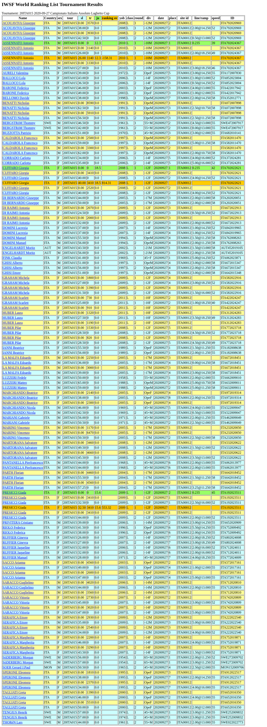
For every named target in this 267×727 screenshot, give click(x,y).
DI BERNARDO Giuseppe (21, 198)
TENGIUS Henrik (15, 712)
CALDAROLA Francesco (20, 138)
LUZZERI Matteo (15, 382)
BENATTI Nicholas (16, 103)
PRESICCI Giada (14, 492)
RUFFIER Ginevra (15, 537)
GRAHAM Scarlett (16, 297)
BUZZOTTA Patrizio (17, 133)
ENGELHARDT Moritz (19, 248)
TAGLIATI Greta (14, 692)
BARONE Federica (16, 88)
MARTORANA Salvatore (20, 442)
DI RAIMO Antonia (16, 208)
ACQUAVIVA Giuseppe (19, 23)
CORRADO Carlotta (17, 158)
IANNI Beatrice (13, 347)
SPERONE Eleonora (16, 672)
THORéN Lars (13, 722)
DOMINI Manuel (14, 238)
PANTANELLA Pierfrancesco (23, 462)
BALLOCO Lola (14, 78)
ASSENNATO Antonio (18, 43)
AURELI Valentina (15, 73)
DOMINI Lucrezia (15, 228)
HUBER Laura (13, 312)
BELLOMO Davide (16, 98)
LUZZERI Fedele (14, 377)
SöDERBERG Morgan (18, 657)
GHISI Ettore (12, 273)
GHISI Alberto (13, 263)
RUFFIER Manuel (15, 557)
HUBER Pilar (12, 327)
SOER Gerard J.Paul (16, 667)
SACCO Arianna (14, 562)
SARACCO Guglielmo (18, 582)
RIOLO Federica (14, 527)
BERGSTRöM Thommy (19, 123)
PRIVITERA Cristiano (18, 522)
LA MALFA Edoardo (17, 357)
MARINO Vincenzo (16, 427)
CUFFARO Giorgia (16, 168)
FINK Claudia (12, 258)
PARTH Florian (13, 472)
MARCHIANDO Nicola (19, 407)
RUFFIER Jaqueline (16, 547)
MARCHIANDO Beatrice (20, 392)
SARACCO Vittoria (16, 597)
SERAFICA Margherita (18, 637)
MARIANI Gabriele (16, 417)
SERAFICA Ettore (15, 617)
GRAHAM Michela (16, 278)
